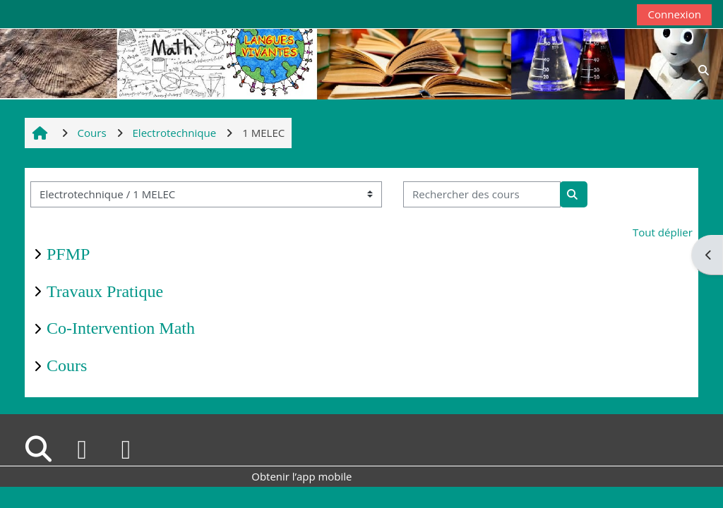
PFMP (68, 254)
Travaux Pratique (105, 291)
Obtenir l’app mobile (301, 476)
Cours (67, 365)
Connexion (674, 14)
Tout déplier (663, 232)
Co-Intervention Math (121, 328)
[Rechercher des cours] (482, 194)
